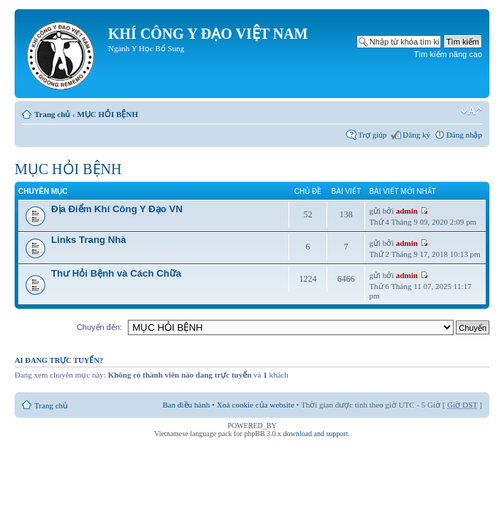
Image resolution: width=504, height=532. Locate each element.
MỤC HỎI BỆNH (107, 114)
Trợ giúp (372, 134)
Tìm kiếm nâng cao (448, 54)
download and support (315, 434)
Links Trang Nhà (88, 239)
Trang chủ (52, 114)
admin (407, 210)
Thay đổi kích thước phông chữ (471, 111)
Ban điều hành (186, 404)
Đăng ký (416, 134)
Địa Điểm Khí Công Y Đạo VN (117, 208)
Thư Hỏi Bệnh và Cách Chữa (116, 273)
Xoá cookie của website (255, 404)
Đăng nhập (464, 134)
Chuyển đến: (99, 327)
